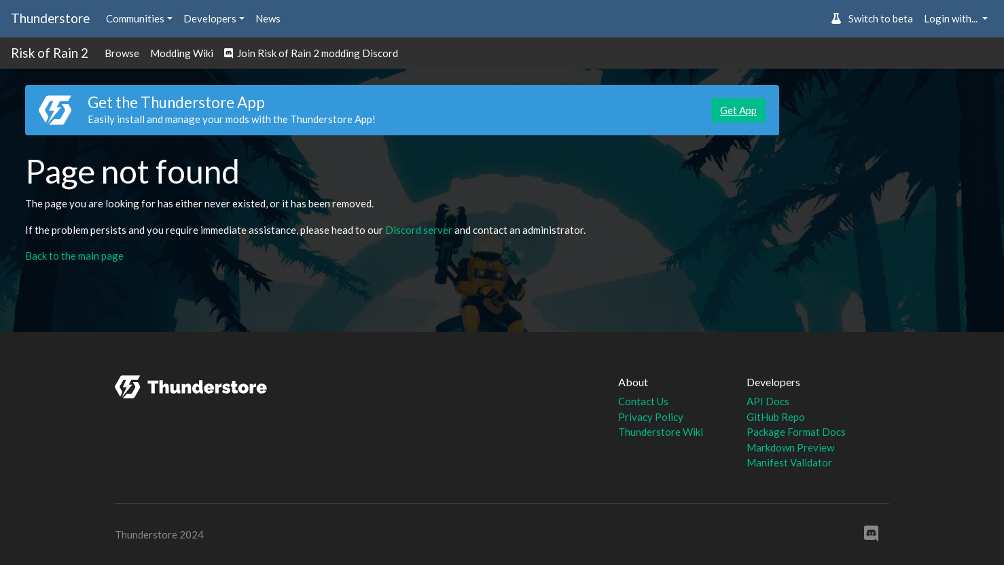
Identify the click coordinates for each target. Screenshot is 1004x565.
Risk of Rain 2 (49, 53)
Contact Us (643, 401)
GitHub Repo (776, 417)
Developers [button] (209, 18)
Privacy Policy (650, 417)
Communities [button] (135, 18)
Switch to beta (872, 18)
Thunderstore (50, 18)
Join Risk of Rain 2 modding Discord (311, 53)
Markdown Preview (790, 447)
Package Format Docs (796, 432)
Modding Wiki (181, 53)
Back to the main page (74, 256)
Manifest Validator (789, 462)
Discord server (418, 230)
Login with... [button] (952, 18)
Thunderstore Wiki (660, 432)
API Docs (768, 401)
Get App (738, 110)
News (268, 18)
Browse (122, 53)
